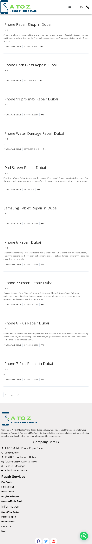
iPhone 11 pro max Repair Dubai (30, 99)
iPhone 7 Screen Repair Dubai (28, 282)
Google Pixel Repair (10, 496)
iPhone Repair (7, 487)
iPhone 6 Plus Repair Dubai (26, 323)
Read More (15, 41)
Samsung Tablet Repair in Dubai (30, 208)
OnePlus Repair (8, 521)
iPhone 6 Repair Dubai (22, 242)
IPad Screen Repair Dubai (24, 167)
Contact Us (6, 526)
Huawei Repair (7, 491)
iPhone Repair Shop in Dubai (27, 24)
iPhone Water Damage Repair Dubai (33, 133)
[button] (69, 7)
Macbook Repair (8, 517)
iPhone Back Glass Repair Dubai (30, 64)
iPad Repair (6, 482)
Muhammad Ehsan (13, 46)
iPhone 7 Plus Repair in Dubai (28, 363)
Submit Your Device (10, 512)
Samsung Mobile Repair (12, 501)
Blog (5, 30)
